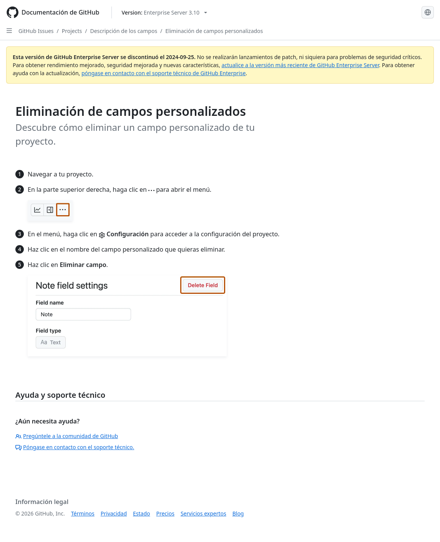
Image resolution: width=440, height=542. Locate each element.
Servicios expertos (203, 513)
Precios (165, 513)
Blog (238, 513)
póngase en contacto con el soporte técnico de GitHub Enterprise (163, 73)
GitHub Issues (36, 31)
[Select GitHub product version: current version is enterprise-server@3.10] (164, 12)
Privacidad (114, 513)
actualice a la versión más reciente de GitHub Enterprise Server (300, 65)
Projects (72, 31)
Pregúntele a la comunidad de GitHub (66, 436)
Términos (83, 513)
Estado (141, 513)
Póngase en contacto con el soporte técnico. (74, 447)
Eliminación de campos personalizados (214, 31)
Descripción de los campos (123, 31)
